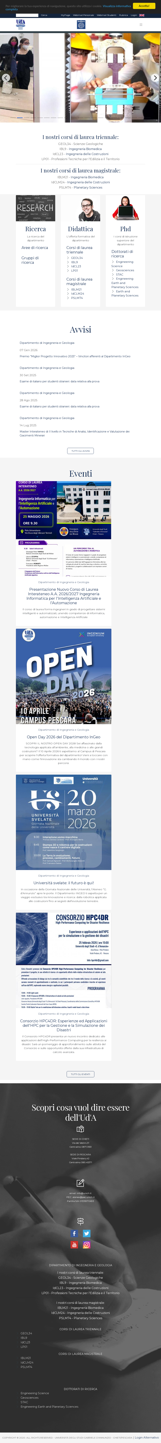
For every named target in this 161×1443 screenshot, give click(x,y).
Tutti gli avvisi (81, 451)
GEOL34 (77, 258)
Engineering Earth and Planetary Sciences (124, 283)
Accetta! (144, 6)
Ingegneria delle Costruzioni (87, 154)
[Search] (27, 15)
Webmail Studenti (106, 15)
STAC (119, 274)
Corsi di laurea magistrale (79, 281)
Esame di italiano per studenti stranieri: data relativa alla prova (59, 381)
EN (142, 15)
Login (134, 15)
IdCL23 (76, 266)
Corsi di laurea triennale (79, 249)
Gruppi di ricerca (30, 260)
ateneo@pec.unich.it (83, 1197)
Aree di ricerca (35, 247)
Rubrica (123, 15)
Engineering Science (35, 1393)
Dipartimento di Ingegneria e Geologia (47, 343)
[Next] (155, 78)
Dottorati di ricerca (122, 253)
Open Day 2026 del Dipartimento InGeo (63, 737)
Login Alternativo (147, 1437)
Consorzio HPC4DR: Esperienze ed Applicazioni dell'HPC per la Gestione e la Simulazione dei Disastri (63, 1025)
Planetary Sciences (88, 187)
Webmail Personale (83, 15)
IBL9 (74, 262)
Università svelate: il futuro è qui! (64, 883)
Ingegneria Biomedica (85, 149)
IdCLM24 (77, 293)
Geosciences (125, 270)
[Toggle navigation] (141, 24)
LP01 (74, 270)
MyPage (65, 15)
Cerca (44, 15)
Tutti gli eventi (80, 1074)
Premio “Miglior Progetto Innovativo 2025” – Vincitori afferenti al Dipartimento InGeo (75, 356)
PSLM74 (77, 298)
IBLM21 (76, 289)
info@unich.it (84, 1193)
